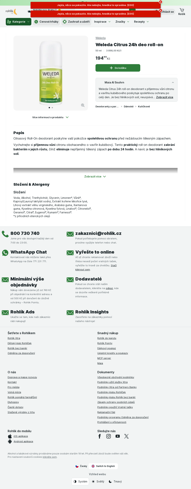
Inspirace (102, 21)
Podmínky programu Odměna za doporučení (122, 417)
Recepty (141, 21)
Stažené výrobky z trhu (21, 412)
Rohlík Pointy (104, 343)
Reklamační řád (106, 412)
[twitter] (126, 436)
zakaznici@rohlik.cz (98, 233)
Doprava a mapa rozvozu (22, 377)
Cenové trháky (46, 22)
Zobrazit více (164, 97)
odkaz (109, 288)
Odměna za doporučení (21, 353)
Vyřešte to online (94, 252)
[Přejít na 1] (49, 107)
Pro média (13, 387)
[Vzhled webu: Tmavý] (115, 481)
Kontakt (12, 382)
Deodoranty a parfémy (107, 106)
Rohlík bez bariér (17, 348)
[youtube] (117, 436)
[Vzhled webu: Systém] (80, 481)
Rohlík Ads (22, 312)
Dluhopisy (13, 402)
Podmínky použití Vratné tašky (115, 407)
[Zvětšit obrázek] (83, 105)
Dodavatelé (88, 279)
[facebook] (99, 436)
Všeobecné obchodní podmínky (115, 377)
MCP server (104, 358)
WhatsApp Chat (28, 252)
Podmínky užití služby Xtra (112, 382)
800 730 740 (25, 233)
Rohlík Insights (92, 312)
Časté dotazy (15, 407)
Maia (100, 363)
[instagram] (108, 436)
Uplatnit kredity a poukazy (112, 353)
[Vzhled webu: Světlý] (98, 481)
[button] (164, 12)
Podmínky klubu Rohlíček (111, 392)
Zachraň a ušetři (76, 22)
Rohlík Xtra (14, 338)
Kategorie (18, 22)
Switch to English (103, 466)
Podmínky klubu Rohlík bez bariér (116, 397)
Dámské (129, 106)
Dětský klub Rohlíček (20, 343)
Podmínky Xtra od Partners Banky (117, 387)
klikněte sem (50, 457)
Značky (122, 21)
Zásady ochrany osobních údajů (116, 402)
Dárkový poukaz (106, 348)
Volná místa (14, 392)
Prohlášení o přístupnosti (111, 422)
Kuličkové (144, 106)
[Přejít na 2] (52, 107)
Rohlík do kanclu (106, 338)
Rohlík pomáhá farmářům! (22, 397)
